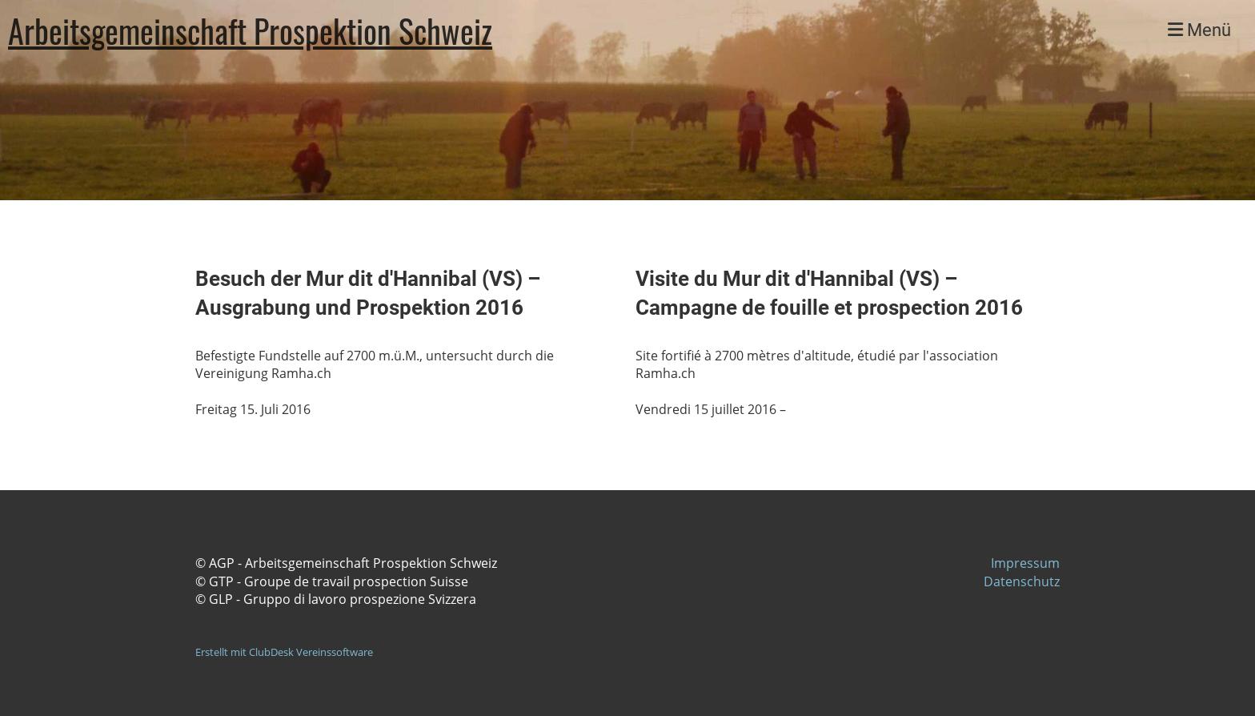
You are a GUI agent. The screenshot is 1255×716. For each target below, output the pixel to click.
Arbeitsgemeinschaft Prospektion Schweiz (250, 30)
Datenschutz (1022, 581)
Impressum (1025, 563)
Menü (1199, 30)
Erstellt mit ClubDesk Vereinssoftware (284, 652)
